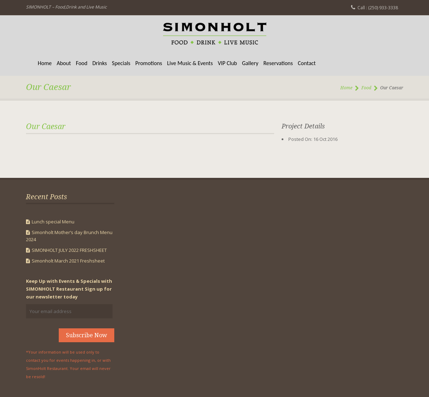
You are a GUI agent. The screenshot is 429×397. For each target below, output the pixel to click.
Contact (307, 63)
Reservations (278, 63)
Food (81, 63)
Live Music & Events (190, 63)
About (64, 63)
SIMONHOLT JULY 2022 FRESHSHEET (69, 250)
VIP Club (227, 63)
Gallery (250, 63)
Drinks (99, 63)
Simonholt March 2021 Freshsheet (68, 261)
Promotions (148, 63)
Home (45, 63)
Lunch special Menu (53, 221)
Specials (121, 63)
